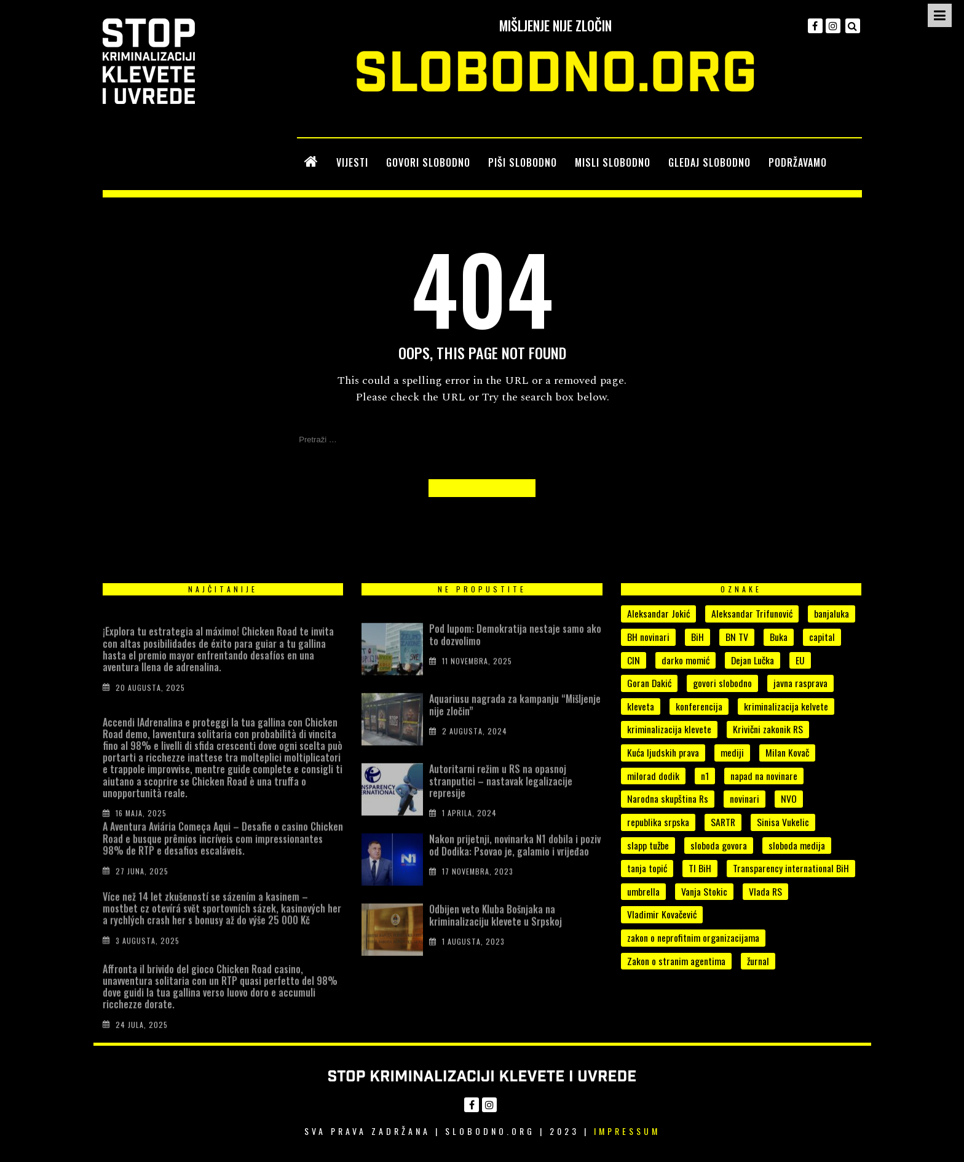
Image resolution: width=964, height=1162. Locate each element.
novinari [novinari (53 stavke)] (744, 798)
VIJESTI (352, 162)
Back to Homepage (482, 488)
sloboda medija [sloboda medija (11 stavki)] (796, 845)
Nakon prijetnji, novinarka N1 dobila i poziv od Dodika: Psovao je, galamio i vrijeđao (515, 864)
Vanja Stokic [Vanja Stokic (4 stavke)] (704, 891)
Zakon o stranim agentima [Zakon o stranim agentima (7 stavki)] (676, 960)
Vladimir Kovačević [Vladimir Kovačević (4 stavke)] (662, 914)
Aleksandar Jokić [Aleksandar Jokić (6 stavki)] (658, 613)
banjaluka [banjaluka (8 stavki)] (831, 613)
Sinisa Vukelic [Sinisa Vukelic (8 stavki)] (783, 821)
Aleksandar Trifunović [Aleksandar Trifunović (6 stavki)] (751, 613)
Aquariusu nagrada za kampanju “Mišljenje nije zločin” (515, 723)
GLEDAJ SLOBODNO (709, 162)
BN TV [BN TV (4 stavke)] (736, 636)
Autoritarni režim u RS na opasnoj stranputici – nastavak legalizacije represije (500, 800)
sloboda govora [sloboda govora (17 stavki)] (718, 845)
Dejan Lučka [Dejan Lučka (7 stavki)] (752, 660)
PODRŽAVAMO (797, 162)
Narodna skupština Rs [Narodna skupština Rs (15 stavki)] (667, 798)
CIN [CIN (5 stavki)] (633, 660)
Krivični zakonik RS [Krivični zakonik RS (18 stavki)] (768, 729)
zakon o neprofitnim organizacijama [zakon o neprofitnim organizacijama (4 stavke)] (693, 937)
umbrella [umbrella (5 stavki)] (643, 891)
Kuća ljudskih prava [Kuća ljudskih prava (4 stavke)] (663, 752)
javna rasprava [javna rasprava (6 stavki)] (800, 682)
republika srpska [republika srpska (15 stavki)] (658, 821)
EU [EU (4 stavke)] (800, 660)
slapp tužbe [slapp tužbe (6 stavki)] (648, 845)
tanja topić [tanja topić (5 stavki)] (647, 868)
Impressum (627, 1130)
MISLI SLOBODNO (612, 162)
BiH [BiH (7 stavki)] (697, 636)
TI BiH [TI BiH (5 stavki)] (700, 868)
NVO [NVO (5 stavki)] (789, 798)
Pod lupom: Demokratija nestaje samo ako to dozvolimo (515, 653)
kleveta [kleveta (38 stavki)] (640, 706)
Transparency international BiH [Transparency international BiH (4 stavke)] (791, 868)
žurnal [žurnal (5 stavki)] (758, 960)
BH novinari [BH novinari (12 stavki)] (648, 636)
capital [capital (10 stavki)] (822, 636)
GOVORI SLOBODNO (428, 162)
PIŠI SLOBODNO (522, 162)
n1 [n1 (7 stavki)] (705, 775)
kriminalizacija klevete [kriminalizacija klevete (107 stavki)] (669, 729)
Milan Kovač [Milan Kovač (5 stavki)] (787, 752)
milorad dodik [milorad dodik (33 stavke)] (653, 775)
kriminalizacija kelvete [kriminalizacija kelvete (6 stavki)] (786, 706)
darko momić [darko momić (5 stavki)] (685, 660)
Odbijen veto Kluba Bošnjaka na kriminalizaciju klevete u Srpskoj (495, 934)
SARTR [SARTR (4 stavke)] (723, 821)
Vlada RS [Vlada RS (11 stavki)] (765, 891)
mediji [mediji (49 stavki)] (732, 752)
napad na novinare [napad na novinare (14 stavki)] (763, 775)
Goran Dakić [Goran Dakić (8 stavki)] (649, 682)
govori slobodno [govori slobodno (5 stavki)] (722, 682)
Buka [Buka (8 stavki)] (779, 636)
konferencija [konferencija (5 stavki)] (699, 706)
